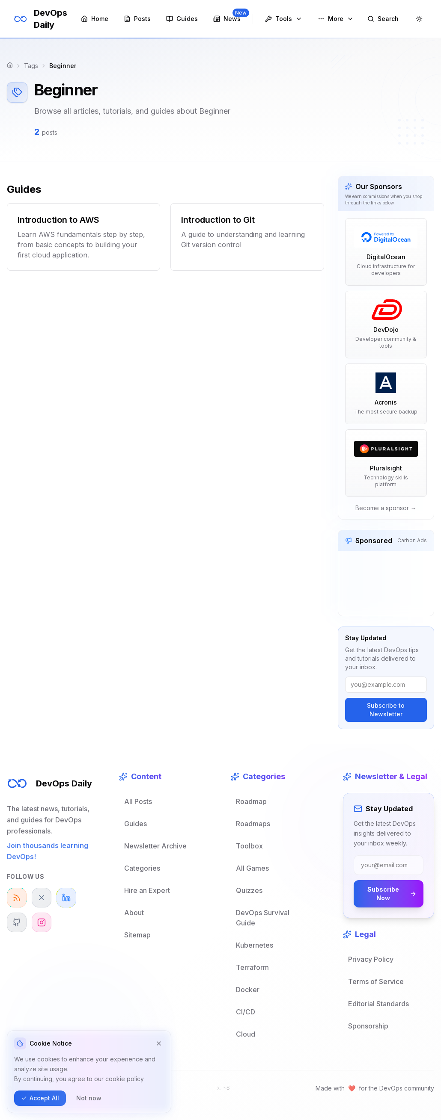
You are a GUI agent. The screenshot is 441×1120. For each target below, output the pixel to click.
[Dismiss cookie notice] (159, 1043)
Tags (31, 65)
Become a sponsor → (386, 507)
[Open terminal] (223, 1088)
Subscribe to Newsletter (386, 710)
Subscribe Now (392, 893)
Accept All (40, 1098)
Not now (88, 1098)
